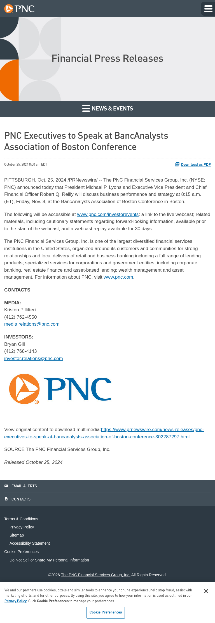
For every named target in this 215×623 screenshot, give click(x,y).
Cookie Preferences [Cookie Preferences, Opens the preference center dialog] (106, 612)
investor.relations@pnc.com (35, 374)
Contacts (17, 526)
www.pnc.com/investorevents (113, 223)
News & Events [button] (107, 108)
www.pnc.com (138, 289)
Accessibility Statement (30, 570)
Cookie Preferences (27, 578)
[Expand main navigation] (208, 9)
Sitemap (17, 561)
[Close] (206, 591)
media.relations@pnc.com (33, 338)
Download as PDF (193, 164)
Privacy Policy (22, 553)
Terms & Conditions (21, 545)
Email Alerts (20, 512)
